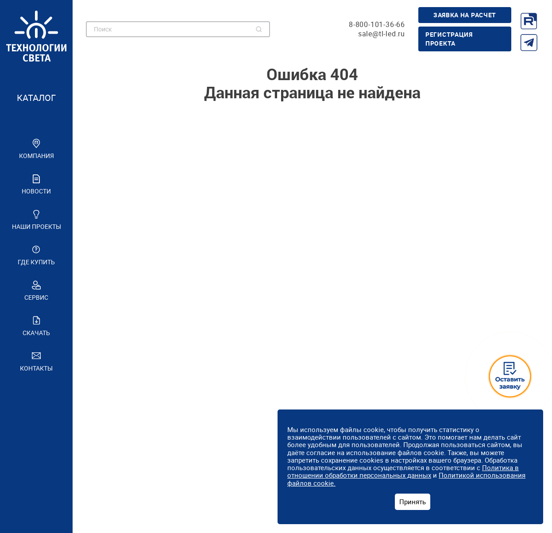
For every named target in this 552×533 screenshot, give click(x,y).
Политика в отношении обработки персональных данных (403, 471)
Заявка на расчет (464, 15)
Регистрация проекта (449, 38)
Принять (412, 501)
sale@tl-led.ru (381, 34)
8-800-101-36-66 (377, 24)
